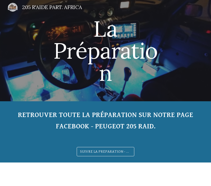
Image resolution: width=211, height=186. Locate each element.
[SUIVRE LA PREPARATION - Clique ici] (105, 152)
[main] (105, 51)
